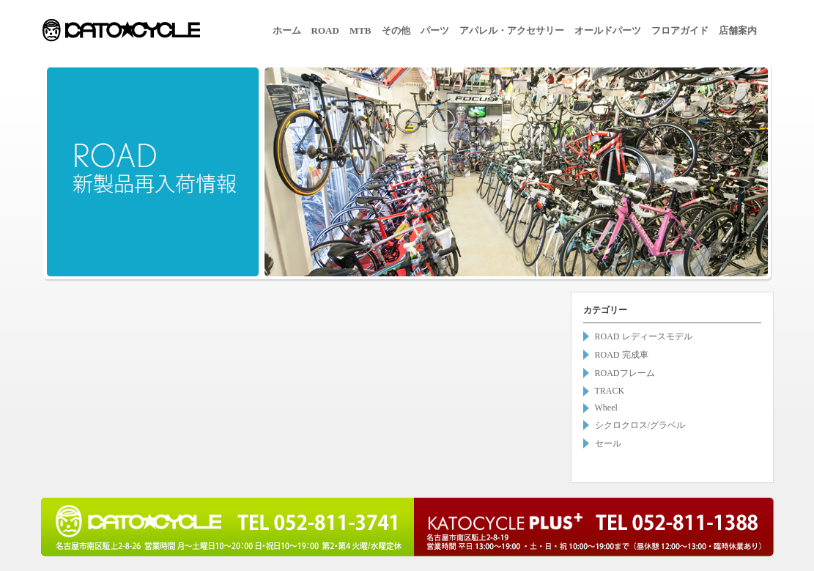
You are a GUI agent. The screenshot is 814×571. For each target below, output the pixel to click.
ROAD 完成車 (621, 355)
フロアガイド (679, 30)
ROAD (325, 30)
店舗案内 (738, 30)
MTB (360, 30)
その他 (396, 30)
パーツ (435, 30)
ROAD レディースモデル (643, 336)
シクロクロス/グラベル (640, 425)
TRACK (610, 391)
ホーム (287, 30)
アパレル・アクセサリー (511, 30)
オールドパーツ (607, 30)
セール (608, 443)
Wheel (606, 407)
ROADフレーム (625, 373)
